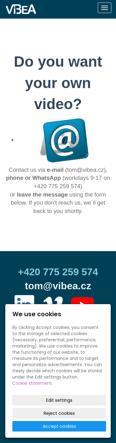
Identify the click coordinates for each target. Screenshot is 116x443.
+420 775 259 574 (58, 271)
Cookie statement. (32, 383)
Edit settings (59, 400)
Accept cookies (59, 426)
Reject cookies (59, 413)
